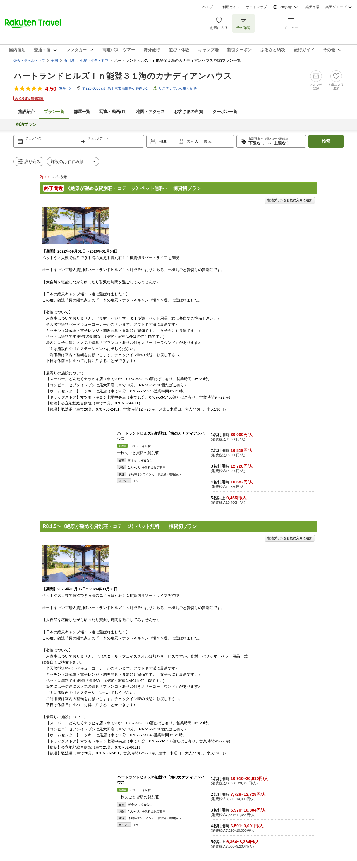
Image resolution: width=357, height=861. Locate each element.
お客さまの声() (188, 111)
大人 (191, 141)
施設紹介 (26, 111)
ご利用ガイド (229, 7)
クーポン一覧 (225, 111)
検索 (326, 141)
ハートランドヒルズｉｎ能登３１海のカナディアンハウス (122, 75)
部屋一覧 (82, 111)
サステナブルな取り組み (178, 88)
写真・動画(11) (113, 111)
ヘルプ (207, 7)
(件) (65, 88)
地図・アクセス (150, 111)
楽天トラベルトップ (29, 61)
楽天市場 (312, 7)
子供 (204, 141)
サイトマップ (256, 7)
